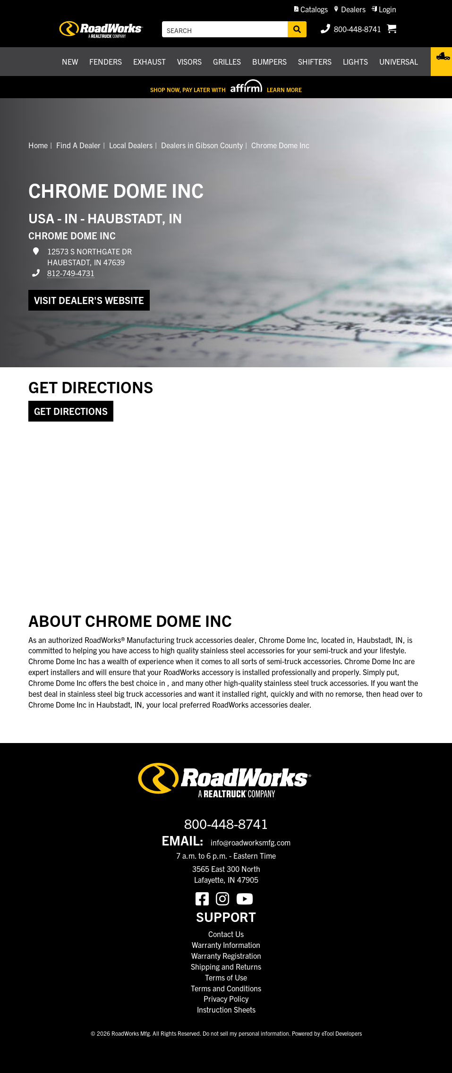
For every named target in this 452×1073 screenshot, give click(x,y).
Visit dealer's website (89, 300)
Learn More (284, 89)
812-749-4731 (70, 273)
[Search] (297, 29)
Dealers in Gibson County (202, 145)
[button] (311, 9)
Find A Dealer (78, 145)
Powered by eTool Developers (327, 1033)
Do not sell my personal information (246, 1033)
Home (38, 145)
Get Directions (71, 411)
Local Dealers (131, 145)
